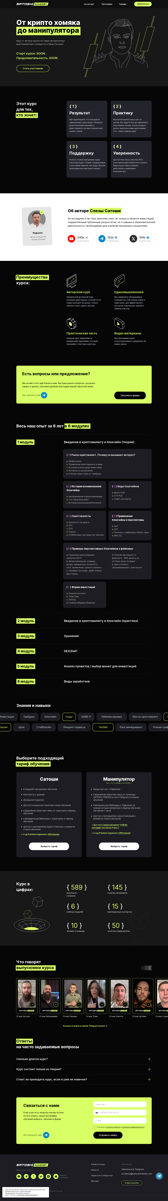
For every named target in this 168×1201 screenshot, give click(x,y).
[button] (32, 1004)
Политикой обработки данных (27, 1195)
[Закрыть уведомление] (47, 1189)
